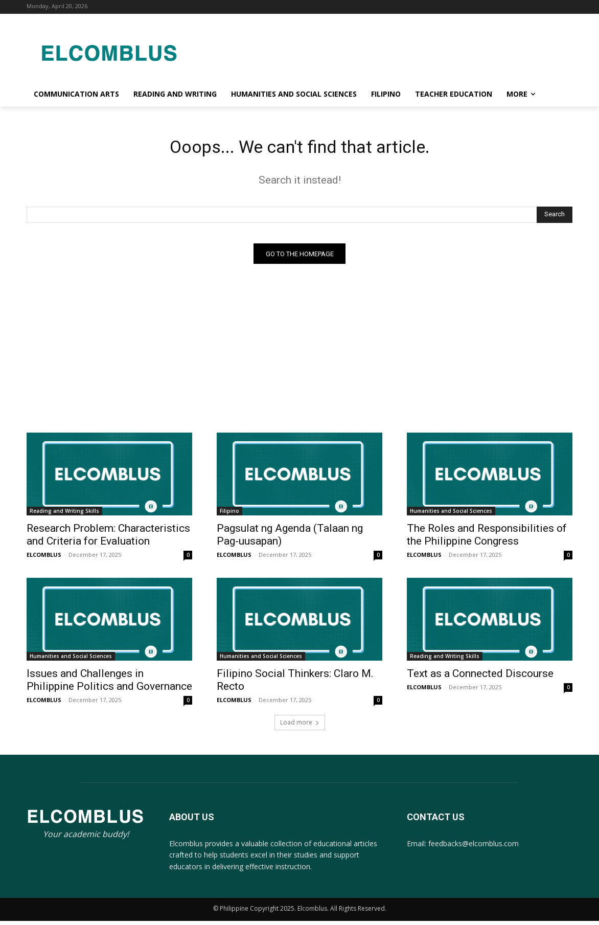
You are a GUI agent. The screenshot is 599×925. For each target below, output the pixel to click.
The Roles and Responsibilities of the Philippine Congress (487, 538)
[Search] (554, 218)
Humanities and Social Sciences (451, 514)
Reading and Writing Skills (64, 514)
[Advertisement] (381, 51)
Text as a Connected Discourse (480, 677)
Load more (299, 726)
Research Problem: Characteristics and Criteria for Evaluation (108, 538)
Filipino (229, 514)
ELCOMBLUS (44, 558)
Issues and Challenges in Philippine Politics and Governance (109, 683)
